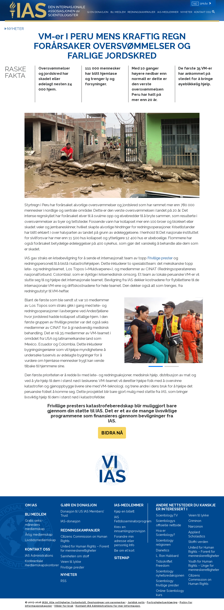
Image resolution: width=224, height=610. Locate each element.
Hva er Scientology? (165, 533)
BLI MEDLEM (118, 12)
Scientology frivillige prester (167, 583)
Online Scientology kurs (170, 593)
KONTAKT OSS (202, 12)
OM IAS (31, 505)
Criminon (194, 521)
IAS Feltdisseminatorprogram (129, 519)
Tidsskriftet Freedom (164, 563)
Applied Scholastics (196, 534)
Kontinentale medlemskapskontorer (40, 563)
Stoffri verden (198, 542)
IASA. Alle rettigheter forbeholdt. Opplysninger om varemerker (84, 602)
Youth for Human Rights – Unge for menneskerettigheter (202, 565)
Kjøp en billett (124, 511)
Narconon (195, 526)
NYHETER (186, 12)
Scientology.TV (167, 515)
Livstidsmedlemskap (40, 540)
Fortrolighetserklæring (162, 602)
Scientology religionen (164, 542)
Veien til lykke (71, 561)
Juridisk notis (136, 602)
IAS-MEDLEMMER (167, 12)
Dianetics (162, 550)
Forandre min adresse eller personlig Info (124, 541)
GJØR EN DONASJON (79, 505)
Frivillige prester (160, 258)
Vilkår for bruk (63, 605)
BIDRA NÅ (112, 433)
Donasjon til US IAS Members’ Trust (82, 513)
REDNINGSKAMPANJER (141, 12)
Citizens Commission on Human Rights (84, 538)
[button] (199, 330)
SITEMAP (121, 558)
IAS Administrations (39, 555)
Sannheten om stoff (75, 556)
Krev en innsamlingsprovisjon (129, 529)
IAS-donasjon (70, 521)
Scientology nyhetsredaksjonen (170, 573)
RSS (63, 581)
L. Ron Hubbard (167, 556)
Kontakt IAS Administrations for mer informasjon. (107, 605)
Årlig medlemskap (38, 534)
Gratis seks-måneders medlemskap (35, 525)
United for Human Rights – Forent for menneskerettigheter (85, 548)
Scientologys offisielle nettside (168, 523)
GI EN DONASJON (97, 12)
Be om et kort (124, 550)
